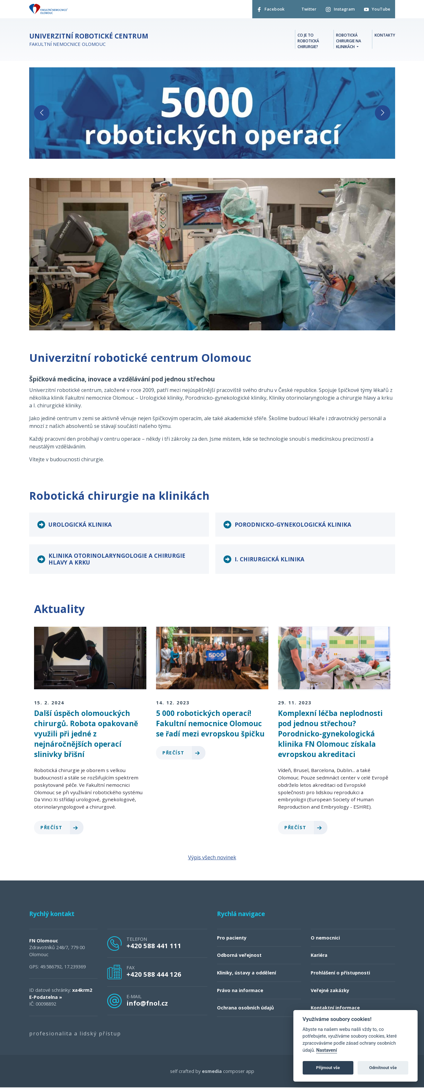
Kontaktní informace (335, 1008)
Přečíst (62, 828)
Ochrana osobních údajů (245, 1008)
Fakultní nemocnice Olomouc (88, 40)
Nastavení (326, 1050)
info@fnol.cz (147, 1003)
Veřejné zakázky (330, 991)
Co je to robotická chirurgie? (308, 41)
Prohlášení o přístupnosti (340, 973)
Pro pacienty (232, 938)
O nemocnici (325, 938)
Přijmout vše (328, 1067)
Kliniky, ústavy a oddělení (246, 973)
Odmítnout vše (383, 1067)
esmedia (212, 1071)
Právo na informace (240, 991)
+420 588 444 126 (153, 975)
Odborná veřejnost (239, 956)
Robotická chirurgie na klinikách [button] (348, 41)
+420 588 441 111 (153, 946)
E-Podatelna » (45, 997)
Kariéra (319, 956)
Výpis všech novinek (212, 857)
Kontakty (385, 35)
